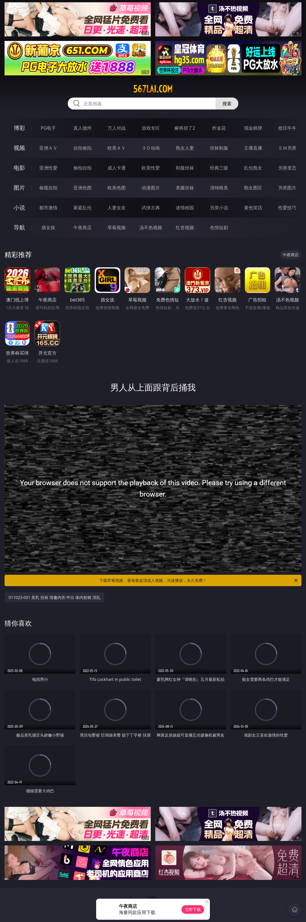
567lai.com (153, 89)
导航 (19, 227)
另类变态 (287, 168)
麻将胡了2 (184, 128)
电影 (19, 167)
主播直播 (253, 148)
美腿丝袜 (185, 188)
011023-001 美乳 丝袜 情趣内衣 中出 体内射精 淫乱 (54, 597)
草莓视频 (116, 227)
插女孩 (48, 227)
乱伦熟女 (253, 168)
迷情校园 (185, 207)
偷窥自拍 (48, 188)
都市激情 (48, 207)
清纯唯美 (219, 188)
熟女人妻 (185, 148)
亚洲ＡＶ (48, 148)
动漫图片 (151, 188)
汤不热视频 (150, 227)
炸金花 (219, 128)
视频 (19, 148)
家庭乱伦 (82, 207)
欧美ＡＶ (116, 148)
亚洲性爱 (48, 168)
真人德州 (82, 128)
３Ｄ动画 (151, 148)
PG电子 (48, 128)
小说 (19, 207)
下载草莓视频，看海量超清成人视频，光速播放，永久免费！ (199, 580)
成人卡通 (116, 168)
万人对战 (116, 128)
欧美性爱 (151, 168)
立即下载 (193, 909)
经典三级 (219, 168)
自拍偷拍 (82, 148)
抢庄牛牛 (287, 128)
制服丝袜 (185, 168)
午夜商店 (82, 227)
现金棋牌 (253, 128)
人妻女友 (116, 207)
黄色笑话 (253, 207)
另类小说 (219, 207)
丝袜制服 (219, 148)
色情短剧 (219, 227)
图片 (19, 187)
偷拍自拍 (82, 168)
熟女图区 (253, 188)
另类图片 (287, 188)
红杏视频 (185, 227)
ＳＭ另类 (287, 148)
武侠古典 (151, 207)
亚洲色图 (82, 188)
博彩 (19, 128)
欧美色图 (116, 188)
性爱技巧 (287, 207)
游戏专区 (151, 128)
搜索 (226, 103)
